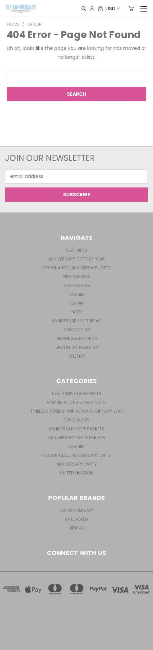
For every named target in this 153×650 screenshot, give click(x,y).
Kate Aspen (76, 519)
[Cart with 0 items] (131, 8)
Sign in (63, 347)
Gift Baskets (76, 276)
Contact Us (76, 329)
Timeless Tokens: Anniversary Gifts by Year (76, 411)
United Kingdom (76, 473)
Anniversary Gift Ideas (76, 321)
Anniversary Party (76, 464)
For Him (76, 303)
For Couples (76, 285)
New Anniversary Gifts (76, 393)
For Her (77, 294)
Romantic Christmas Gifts (76, 402)
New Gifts (76, 250)
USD (112, 8)
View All (76, 528)
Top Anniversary (76, 510)
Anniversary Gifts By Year (76, 259)
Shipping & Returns (76, 338)
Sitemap (77, 356)
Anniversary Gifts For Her (76, 437)
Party (77, 312)
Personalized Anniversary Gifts (76, 268)
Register (88, 347)
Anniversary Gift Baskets (76, 429)
